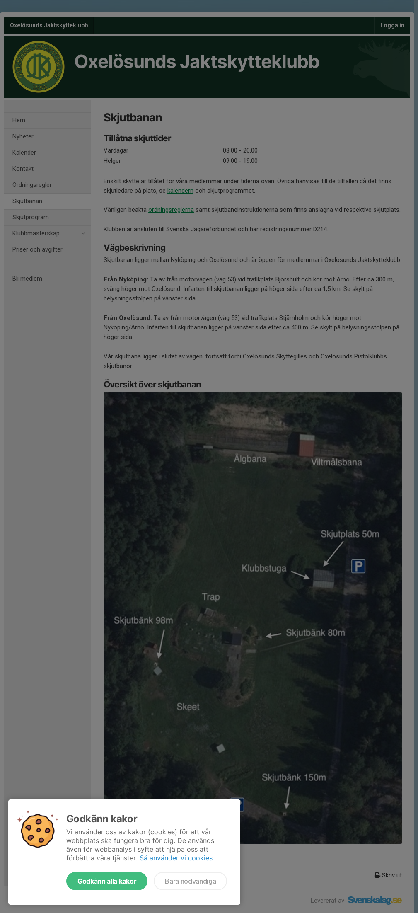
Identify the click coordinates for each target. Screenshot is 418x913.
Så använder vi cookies (176, 858)
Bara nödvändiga (190, 881)
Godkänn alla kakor (106, 881)
